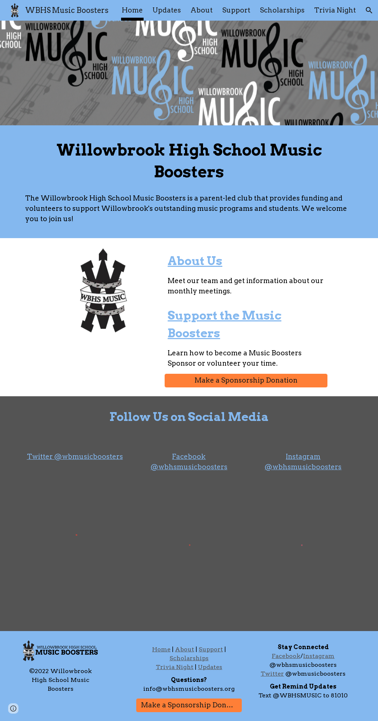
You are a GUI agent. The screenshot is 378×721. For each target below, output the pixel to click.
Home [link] (132, 10)
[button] (369, 10)
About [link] (201, 10)
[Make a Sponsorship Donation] (246, 380)
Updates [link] (166, 10)
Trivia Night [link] (335, 10)
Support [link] (236, 10)
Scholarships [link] (282, 10)
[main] (189, 161)
